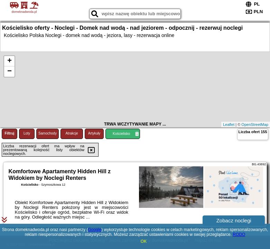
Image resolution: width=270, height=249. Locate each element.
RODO (239, 234)
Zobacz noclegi (233, 220)
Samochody (47, 133)
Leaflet (228, 124)
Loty (27, 133)
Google (94, 229)
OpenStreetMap (254, 124)
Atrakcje (71, 133)
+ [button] (9, 61)
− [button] (9, 71)
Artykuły (94, 133)
